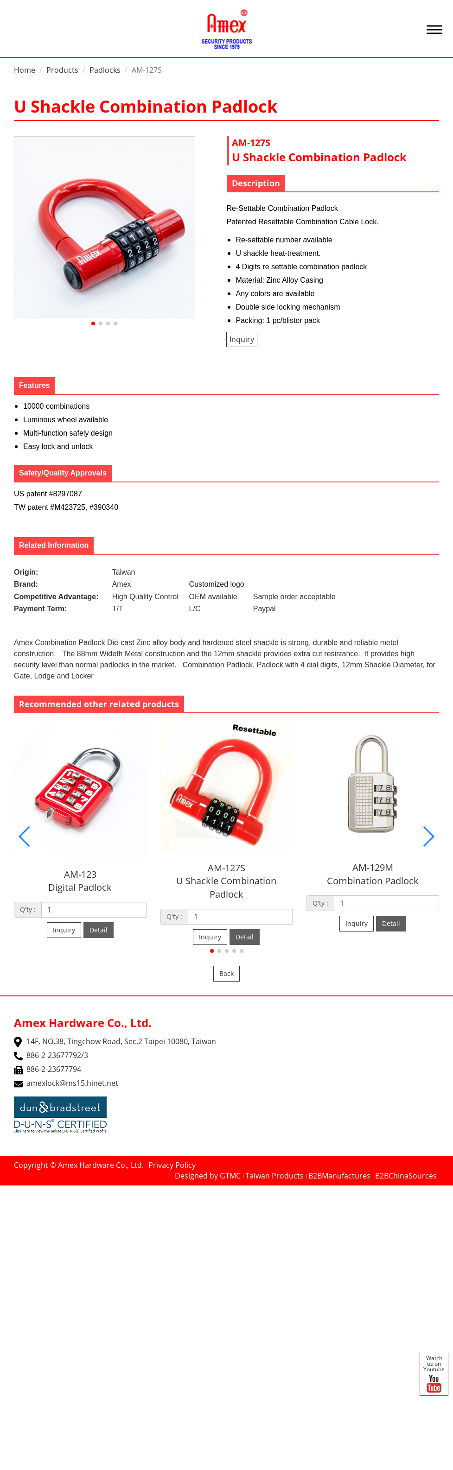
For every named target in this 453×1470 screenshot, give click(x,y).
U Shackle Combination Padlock (226, 887)
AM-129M (372, 867)
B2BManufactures (339, 1176)
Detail (98, 929)
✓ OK (284, 1464)
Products (62, 70)
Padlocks (105, 70)
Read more (22, 1297)
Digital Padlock (80, 887)
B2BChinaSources (406, 1176)
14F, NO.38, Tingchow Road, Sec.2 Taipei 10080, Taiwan (121, 1041)
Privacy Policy (172, 1165)
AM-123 (80, 874)
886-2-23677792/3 (57, 1055)
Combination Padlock (373, 880)
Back (226, 973)
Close (9, 1190)
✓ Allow (13, 1212)
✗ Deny (13, 1222)
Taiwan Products (274, 1176)
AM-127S (226, 868)
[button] (93, 323)
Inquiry (242, 339)
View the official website (88, 1297)
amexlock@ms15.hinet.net (72, 1083)
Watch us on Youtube (434, 1374)
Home (24, 70)
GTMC (230, 1176)
